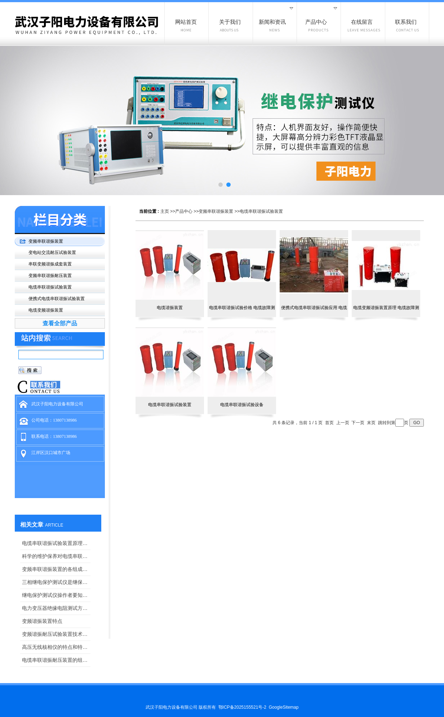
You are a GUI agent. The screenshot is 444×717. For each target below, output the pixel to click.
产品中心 (183, 211)
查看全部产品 (60, 323)
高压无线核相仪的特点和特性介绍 (56, 647)
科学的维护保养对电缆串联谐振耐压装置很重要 (56, 556)
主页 (164, 211)
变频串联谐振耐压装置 (50, 275)
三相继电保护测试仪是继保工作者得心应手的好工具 (56, 582)
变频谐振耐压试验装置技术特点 (56, 634)
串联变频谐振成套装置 (50, 264)
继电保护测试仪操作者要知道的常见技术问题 (56, 595)
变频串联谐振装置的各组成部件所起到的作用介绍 (56, 569)
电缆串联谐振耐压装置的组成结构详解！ (56, 660)
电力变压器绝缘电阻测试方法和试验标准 (56, 608)
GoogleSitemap (284, 707)
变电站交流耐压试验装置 (52, 252)
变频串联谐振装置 (216, 211)
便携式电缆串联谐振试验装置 (56, 298)
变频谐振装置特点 (42, 621)
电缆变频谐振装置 (45, 310)
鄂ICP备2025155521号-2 (242, 707)
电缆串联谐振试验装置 (261, 211)
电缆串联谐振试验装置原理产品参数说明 (56, 543)
